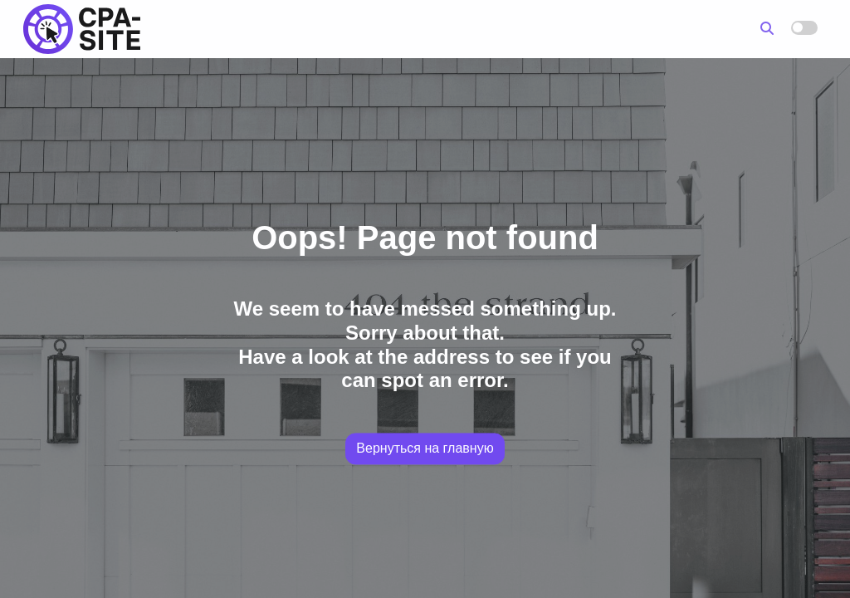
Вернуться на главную (424, 449)
